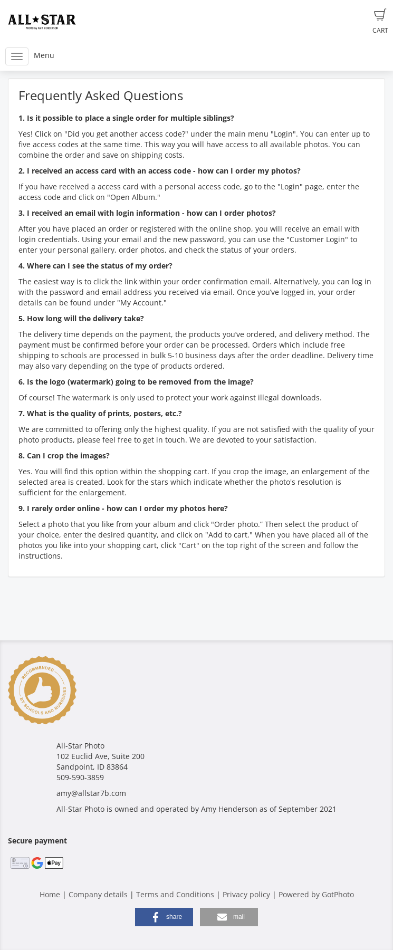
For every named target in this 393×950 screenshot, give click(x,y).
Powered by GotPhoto (316, 894)
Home (50, 894)
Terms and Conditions (175, 894)
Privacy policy (246, 894)
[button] (164, 917)
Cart (380, 21)
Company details (98, 894)
